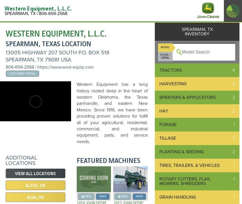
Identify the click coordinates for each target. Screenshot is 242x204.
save (102, 196)
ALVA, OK (35, 197)
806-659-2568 (20, 67)
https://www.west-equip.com (65, 67)
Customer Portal (22, 73)
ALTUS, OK (35, 185)
